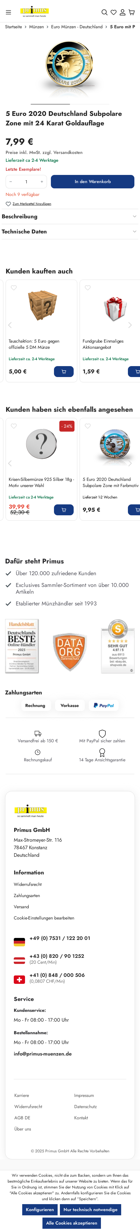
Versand (21, 907)
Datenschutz (85, 1106)
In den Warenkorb (93, 181)
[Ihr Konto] (122, 12)
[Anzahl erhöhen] (42, 181)
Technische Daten (24, 232)
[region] (70, 72)
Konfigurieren (40, 1209)
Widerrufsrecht (28, 884)
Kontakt (81, 1118)
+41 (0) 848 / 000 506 (57, 975)
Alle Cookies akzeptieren (71, 1223)
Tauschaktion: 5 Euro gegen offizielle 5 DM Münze (34, 344)
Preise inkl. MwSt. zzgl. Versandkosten (44, 152)
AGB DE (22, 1118)
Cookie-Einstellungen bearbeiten (44, 918)
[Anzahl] (26, 181)
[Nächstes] (130, 325)
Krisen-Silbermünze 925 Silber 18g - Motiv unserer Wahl (41, 482)
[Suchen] (104, 12)
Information (29, 873)
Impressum (84, 1095)
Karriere (21, 1095)
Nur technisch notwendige (91, 1209)
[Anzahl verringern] (10, 181)
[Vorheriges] (10, 325)
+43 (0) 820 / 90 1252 (57, 956)
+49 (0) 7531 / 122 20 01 (60, 938)
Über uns (22, 1129)
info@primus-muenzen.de (43, 1053)
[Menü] (9, 12)
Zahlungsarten (27, 895)
